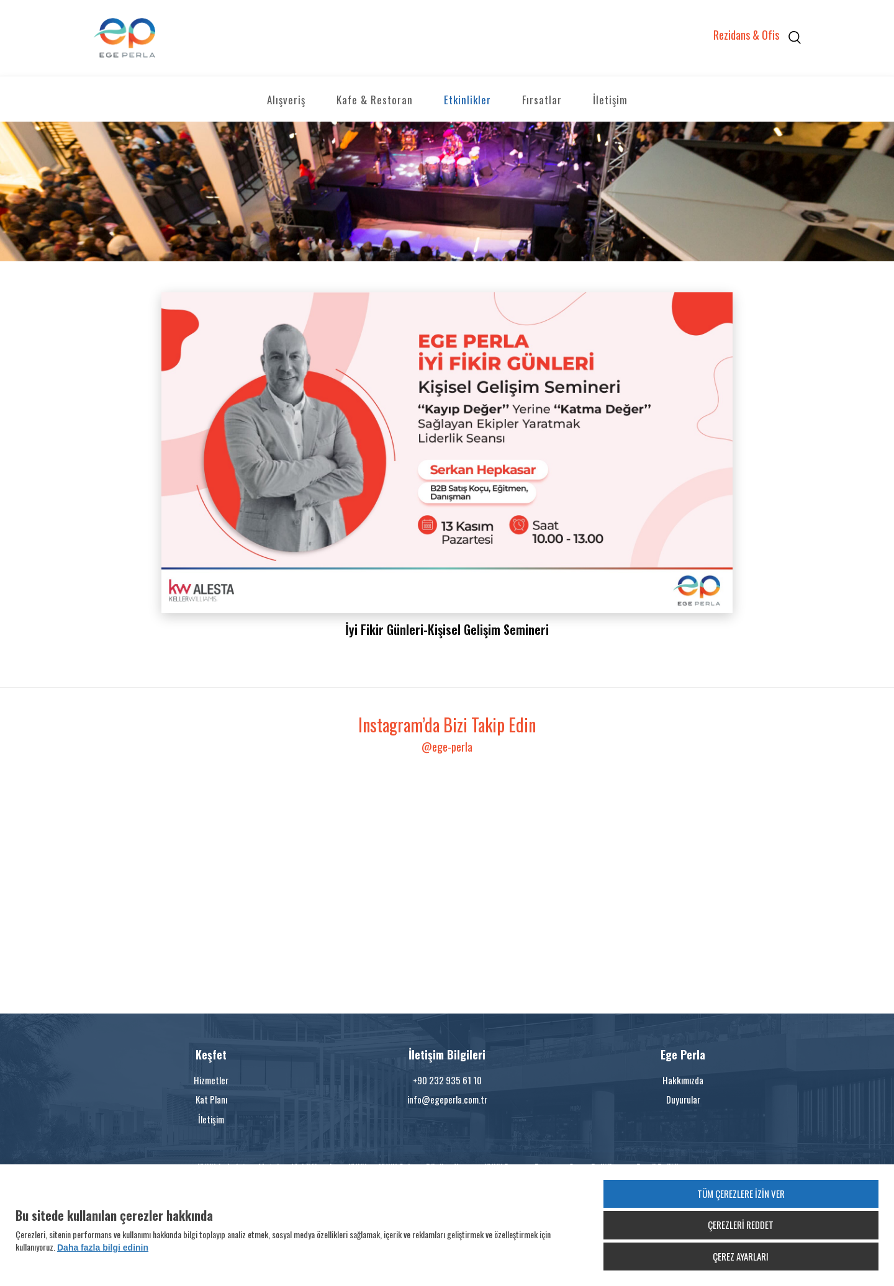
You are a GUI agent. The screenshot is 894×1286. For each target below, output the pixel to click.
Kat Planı (211, 1099)
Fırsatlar (542, 99)
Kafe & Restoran (374, 99)
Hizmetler (211, 1080)
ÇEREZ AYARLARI (741, 1256)
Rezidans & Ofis (746, 35)
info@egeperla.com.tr (447, 1099)
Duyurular (683, 1099)
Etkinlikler (467, 99)
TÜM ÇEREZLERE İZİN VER (741, 1193)
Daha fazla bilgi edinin (102, 1247)
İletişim (610, 99)
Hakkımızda (682, 1080)
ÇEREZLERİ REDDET (741, 1224)
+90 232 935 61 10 (447, 1080)
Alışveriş (286, 99)
